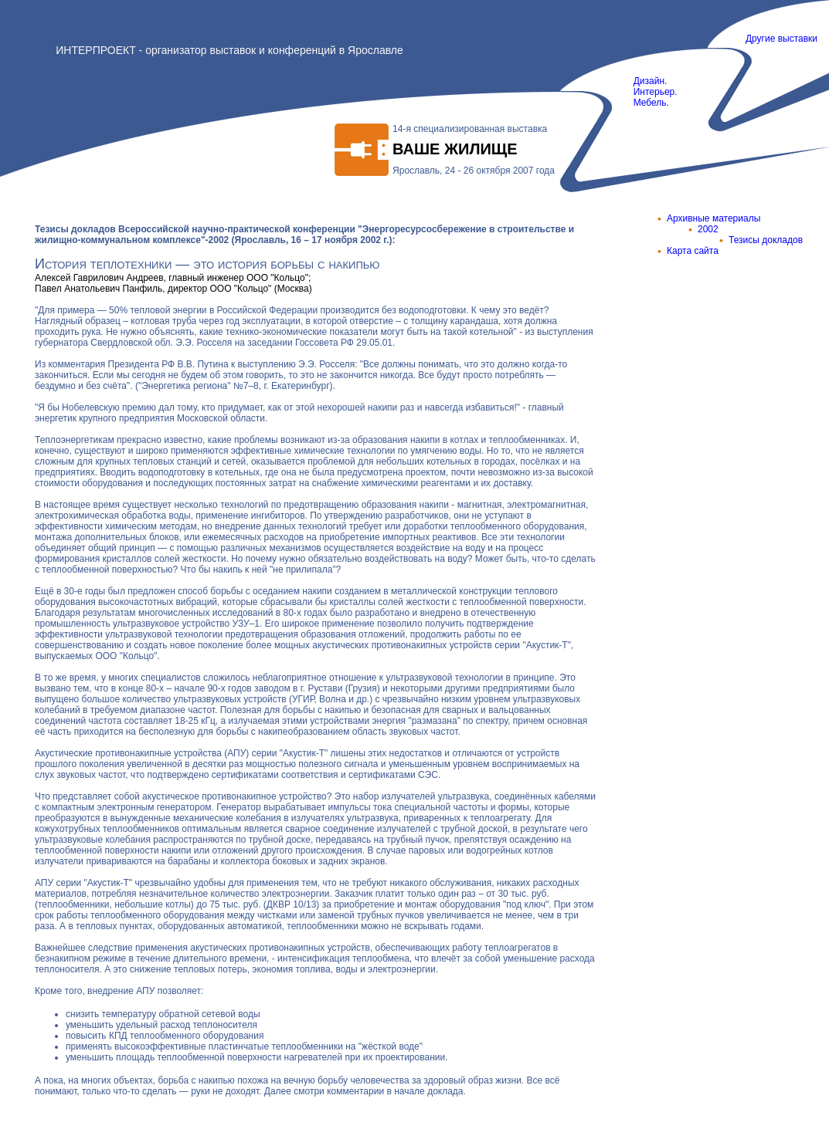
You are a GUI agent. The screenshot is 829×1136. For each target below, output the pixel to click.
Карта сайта (693, 250)
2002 (708, 229)
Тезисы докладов (766, 240)
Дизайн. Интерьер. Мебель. (645, 92)
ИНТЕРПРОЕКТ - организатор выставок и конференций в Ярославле (229, 50)
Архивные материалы (713, 218)
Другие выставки (781, 38)
